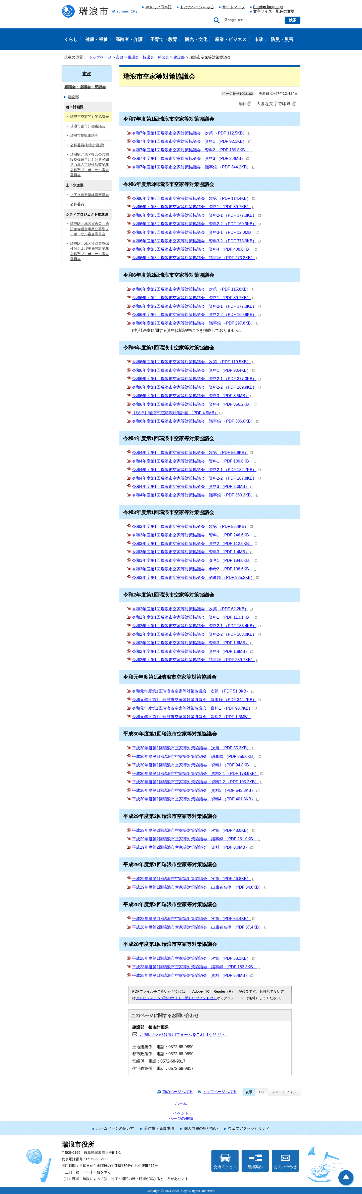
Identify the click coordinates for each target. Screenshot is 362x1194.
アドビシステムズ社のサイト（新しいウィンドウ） (176, 998)
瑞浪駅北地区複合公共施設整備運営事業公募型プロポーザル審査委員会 (89, 229)
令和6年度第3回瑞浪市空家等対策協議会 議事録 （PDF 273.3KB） (195, 258)
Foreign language (268, 7)
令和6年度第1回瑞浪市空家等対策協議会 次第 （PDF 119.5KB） (193, 362)
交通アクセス (225, 1161)
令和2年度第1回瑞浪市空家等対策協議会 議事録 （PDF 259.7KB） (195, 660)
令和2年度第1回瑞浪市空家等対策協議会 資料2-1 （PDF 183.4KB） (196, 626)
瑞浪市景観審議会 (84, 135)
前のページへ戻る (177, 1091)
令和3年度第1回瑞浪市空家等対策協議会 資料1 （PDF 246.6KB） (194, 535)
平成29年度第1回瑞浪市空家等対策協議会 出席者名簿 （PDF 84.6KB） (199, 887)
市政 (119, 57)
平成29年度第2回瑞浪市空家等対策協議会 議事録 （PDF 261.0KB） (196, 839)
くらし (71, 39)
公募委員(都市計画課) (87, 145)
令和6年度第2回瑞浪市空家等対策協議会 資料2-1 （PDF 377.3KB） (196, 306)
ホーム (181, 1103)
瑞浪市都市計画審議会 (87, 126)
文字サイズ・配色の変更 (274, 11)
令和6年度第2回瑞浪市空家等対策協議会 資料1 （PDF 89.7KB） (193, 298)
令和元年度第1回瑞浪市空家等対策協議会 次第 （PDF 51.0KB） (193, 691)
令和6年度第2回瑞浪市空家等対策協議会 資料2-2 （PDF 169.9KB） (196, 314)
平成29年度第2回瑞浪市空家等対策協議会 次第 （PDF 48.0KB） (193, 830)
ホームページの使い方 (115, 1128)
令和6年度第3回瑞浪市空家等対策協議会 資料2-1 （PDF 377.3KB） (196, 215)
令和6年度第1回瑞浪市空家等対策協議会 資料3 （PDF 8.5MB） (192, 396)
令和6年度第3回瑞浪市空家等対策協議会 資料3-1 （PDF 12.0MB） (195, 232)
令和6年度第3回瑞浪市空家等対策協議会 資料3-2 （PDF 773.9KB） (196, 241)
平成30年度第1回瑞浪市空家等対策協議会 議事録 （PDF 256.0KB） (196, 756)
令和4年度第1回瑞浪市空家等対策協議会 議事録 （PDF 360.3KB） (195, 495)
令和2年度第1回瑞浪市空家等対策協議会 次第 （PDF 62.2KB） (192, 609)
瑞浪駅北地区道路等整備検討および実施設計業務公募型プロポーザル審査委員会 (89, 251)
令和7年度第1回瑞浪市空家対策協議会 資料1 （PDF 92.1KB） (191, 141)
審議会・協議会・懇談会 (148, 57)
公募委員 (77, 204)
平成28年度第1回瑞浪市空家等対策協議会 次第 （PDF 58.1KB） (193, 958)
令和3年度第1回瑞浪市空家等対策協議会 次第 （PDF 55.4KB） (192, 526)
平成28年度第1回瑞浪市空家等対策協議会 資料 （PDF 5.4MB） (192, 975)
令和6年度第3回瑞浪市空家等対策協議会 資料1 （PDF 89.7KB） (193, 207)
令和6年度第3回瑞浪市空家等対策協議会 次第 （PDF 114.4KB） (193, 198)
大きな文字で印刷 (273, 103)
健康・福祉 (96, 39)
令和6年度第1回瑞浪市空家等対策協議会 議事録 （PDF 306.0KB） (195, 421)
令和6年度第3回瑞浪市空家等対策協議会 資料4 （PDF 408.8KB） (194, 249)
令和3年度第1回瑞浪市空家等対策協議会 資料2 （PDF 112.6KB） (194, 543)
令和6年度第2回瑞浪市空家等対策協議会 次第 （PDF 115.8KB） (193, 289)
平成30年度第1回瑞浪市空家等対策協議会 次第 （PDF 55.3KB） (193, 748)
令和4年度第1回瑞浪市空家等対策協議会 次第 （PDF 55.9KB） (192, 452)
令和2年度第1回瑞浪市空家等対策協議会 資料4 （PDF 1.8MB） (192, 651)
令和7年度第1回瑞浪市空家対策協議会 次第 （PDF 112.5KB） (191, 133)
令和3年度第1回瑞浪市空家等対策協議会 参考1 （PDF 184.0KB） (194, 560)
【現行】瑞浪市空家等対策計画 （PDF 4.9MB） (177, 413)
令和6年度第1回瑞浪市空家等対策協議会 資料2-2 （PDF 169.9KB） (196, 387)
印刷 (242, 104)
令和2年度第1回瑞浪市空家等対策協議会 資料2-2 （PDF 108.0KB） (196, 634)
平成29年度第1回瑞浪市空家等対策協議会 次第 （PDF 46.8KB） (193, 879)
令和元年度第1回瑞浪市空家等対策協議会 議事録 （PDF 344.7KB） (196, 700)
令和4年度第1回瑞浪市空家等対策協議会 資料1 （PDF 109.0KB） (194, 461)
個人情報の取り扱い (201, 1128)
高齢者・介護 (129, 39)
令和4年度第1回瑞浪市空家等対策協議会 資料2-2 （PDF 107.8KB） (196, 478)
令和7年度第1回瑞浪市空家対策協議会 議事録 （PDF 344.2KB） (193, 167)
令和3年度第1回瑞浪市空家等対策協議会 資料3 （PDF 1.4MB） (192, 552)
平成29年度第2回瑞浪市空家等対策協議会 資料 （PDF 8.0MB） (192, 847)
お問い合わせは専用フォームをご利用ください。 (184, 1034)
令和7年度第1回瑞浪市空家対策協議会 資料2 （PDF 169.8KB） (192, 150)
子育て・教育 (163, 39)
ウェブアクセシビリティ (248, 1128)
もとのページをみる (197, 7)
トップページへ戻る (220, 1091)
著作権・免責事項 (159, 1128)
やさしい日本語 (158, 7)
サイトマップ (233, 7)
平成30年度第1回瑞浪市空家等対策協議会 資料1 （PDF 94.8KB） (194, 765)
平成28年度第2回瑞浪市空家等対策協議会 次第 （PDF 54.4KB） (193, 918)
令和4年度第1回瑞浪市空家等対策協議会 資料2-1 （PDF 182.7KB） (196, 470)
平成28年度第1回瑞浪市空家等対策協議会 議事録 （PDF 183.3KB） (196, 967)
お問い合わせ (285, 1161)
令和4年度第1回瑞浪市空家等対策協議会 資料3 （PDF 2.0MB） (192, 486)
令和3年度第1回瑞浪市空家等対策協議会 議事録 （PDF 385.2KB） (195, 577)
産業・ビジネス (231, 39)
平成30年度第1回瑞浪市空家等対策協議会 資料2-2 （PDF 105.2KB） (197, 782)
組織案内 (255, 1161)
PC (261, 1092)
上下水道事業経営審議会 (89, 195)
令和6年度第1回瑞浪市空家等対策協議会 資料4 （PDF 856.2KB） (194, 404)
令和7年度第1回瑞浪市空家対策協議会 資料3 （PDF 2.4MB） (190, 158)
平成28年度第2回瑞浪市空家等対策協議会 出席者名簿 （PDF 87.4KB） (199, 927)
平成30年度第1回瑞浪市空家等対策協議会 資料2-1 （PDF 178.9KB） (197, 773)
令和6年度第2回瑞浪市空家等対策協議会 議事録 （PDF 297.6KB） (195, 323)
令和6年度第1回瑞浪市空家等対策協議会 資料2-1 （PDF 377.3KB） (196, 379)
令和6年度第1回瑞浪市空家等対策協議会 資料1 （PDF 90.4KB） (193, 370)
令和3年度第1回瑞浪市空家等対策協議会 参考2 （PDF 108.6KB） (194, 569)
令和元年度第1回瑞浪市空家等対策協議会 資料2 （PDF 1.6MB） (193, 717)
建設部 (179, 57)
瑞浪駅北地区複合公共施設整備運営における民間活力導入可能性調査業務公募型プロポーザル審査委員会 (89, 165)
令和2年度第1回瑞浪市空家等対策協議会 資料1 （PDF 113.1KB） (194, 617)
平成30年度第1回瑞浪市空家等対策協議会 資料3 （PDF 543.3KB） (195, 790)
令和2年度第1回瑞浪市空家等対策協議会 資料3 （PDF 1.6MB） (192, 643)
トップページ (100, 57)
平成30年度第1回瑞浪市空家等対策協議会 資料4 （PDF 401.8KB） (195, 799)
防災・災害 (282, 39)
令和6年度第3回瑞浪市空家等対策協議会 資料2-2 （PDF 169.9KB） (196, 224)
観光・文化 (196, 39)
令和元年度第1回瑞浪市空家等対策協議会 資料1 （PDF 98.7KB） (194, 708)
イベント (181, 1113)
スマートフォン (284, 1092)
